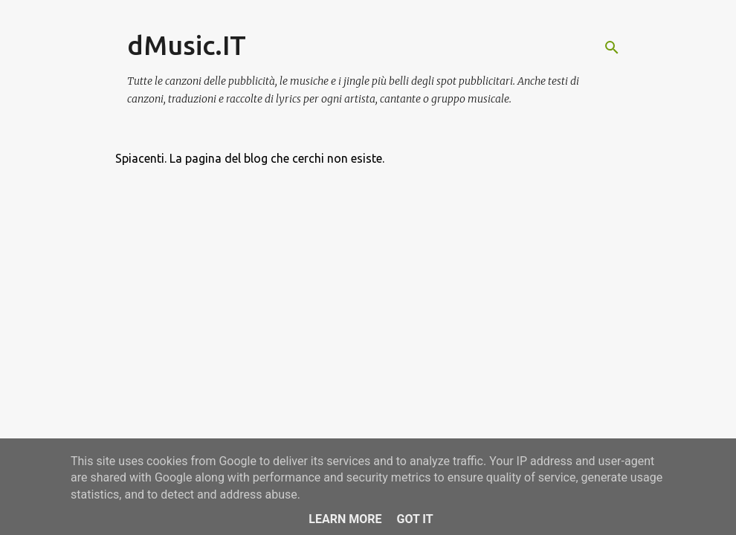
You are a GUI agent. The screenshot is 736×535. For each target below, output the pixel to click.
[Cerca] (612, 47)
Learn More (345, 519)
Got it (414, 519)
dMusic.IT (186, 45)
